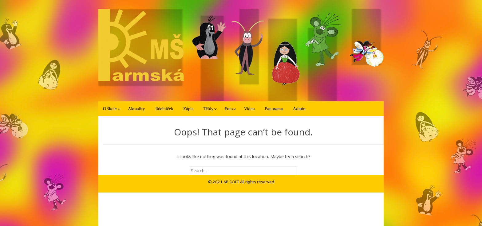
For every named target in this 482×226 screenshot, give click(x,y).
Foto (229, 108)
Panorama (273, 108)
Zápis (188, 108)
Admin (299, 108)
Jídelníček (164, 108)
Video (249, 108)
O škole (110, 108)
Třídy (208, 108)
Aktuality (136, 108)
